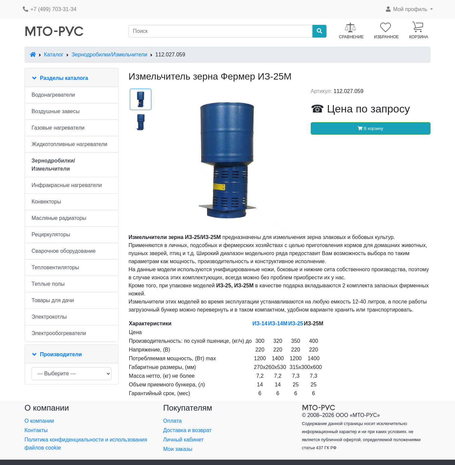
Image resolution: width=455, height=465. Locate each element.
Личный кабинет (183, 440)
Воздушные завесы (56, 111)
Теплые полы (48, 284)
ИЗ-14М (278, 323)
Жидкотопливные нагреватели (69, 144)
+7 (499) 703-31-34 (49, 9)
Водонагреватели (53, 95)
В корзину (370, 128)
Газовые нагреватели (58, 128)
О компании (39, 421)
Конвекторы (46, 201)
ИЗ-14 (259, 323)
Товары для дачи (53, 300)
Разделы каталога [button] (64, 78)
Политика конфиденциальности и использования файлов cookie (85, 444)
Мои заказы (177, 449)
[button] (409, 9)
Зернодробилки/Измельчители (109, 54)
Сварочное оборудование (64, 251)
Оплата (172, 421)
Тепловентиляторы (55, 267)
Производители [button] (61, 354)
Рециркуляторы (51, 234)
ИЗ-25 (295, 323)
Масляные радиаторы (59, 218)
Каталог (53, 54)
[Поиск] (221, 31)
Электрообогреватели (59, 333)
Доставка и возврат (187, 430)
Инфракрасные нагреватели (67, 185)
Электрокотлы (49, 317)
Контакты (36, 430)
